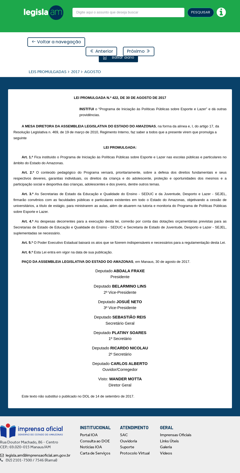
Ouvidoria (128, 441)
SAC (124, 434)
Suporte (127, 447)
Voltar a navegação (56, 42)
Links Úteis (169, 441)
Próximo (138, 51)
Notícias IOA (91, 447)
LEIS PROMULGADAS (48, 71)
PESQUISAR (200, 12)
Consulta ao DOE (95, 441)
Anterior (101, 51)
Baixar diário (122, 57)
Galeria (166, 447)
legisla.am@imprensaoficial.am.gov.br (35, 455)
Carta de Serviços (95, 453)
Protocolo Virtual (135, 453)
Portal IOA (89, 434)
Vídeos (166, 453)
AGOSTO (92, 71)
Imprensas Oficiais (175, 434)
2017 (75, 71)
